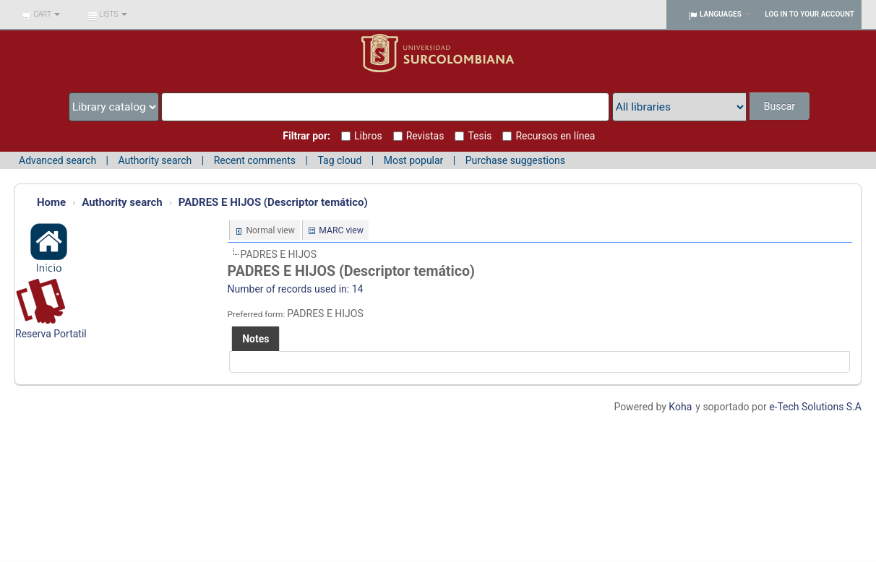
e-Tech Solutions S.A (815, 406)
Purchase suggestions (515, 160)
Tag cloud (339, 160)
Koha (680, 406)
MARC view (341, 230)
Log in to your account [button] (809, 14)
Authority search (155, 160)
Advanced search (57, 160)
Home (51, 202)
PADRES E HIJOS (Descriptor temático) (273, 202)
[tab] (255, 339)
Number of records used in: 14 (296, 289)
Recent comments (255, 160)
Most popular (414, 160)
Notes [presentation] (255, 339)
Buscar (779, 106)
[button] (40, 14)
